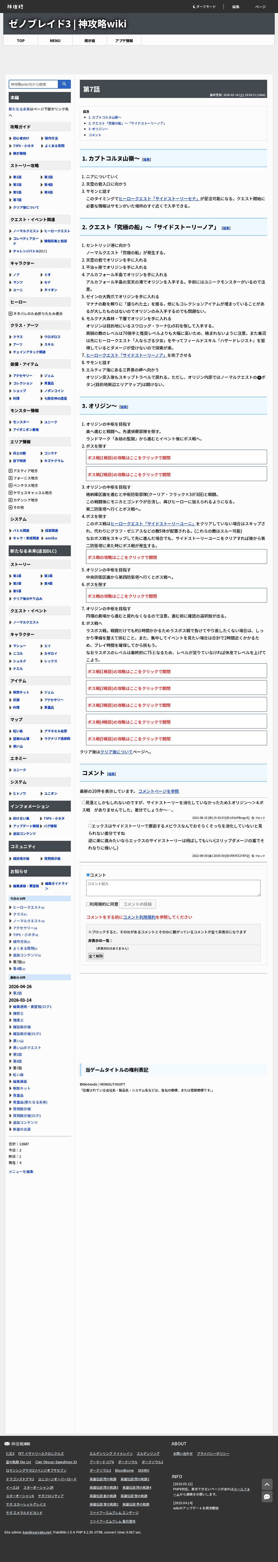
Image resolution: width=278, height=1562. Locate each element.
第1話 (17, 176)
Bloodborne (124, 1470)
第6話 (48, 192)
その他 (16, 507)
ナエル (18, 668)
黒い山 (18, 746)
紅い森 (18, 730)
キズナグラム (54, 460)
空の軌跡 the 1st (18, 1461)
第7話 (17, 199)
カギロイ (50, 653)
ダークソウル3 (100, 1470)
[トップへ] (267, 1484)
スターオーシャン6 (20, 1495)
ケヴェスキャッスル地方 (30, 492)
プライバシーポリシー (213, 1453)
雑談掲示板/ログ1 (27, 1033)
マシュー (19, 645)
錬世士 (18, 1013)
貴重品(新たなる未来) (30, 1102)
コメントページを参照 (158, 791)
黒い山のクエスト (27, 1047)
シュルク (19, 660)
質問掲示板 (52, 858)
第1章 (17, 575)
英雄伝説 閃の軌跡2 (135, 1479)
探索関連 (51, 530)
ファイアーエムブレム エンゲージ (114, 1512)
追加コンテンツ (24, 833)
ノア (16, 274)
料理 (16, 398)
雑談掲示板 (21, 858)
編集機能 (20, 1081)
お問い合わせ (183, 1453)
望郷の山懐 (21, 738)
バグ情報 (50, 825)
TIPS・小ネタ (23, 145)
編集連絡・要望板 (26, 885)
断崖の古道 (22, 1129)
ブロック (258, 818)
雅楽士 (18, 1020)
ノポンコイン (54, 390)
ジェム (49, 375)
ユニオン (50, 793)
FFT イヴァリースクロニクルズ (41, 1453)
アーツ (18, 344)
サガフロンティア (51, 1495)
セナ (47, 282)
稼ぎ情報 (19, 153)
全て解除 (96, 956)
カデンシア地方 (23, 499)
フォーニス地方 (23, 478)
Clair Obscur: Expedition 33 (56, 1461)
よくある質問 (54, 145)
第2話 (48, 176)
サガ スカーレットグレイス (26, 1504)
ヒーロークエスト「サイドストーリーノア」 (126, 355)
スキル (49, 344)
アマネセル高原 (55, 730)
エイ (47, 645)
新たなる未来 (19, 109)
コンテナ (50, 453)
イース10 (12, 1487)
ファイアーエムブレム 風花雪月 (112, 1521)
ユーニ (18, 289)
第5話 (17, 192)
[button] (208, 6)
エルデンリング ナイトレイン (111, 1453)
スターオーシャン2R (38, 1487)
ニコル (18, 653)
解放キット (21, 692)
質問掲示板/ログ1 (27, 1115)
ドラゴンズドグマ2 (20, 1479)
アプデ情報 (124, 40)
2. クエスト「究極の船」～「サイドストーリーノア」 (128, 123)
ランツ (18, 282)
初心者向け (21, 138)
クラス (18, 336)
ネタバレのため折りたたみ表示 (36, 313)
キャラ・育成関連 (26, 538)
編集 (235, 6)
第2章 (48, 575)
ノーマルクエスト (26, 230)
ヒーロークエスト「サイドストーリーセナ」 (159, 198)
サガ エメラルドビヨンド (24, 1512)
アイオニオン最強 (26, 429)
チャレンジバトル (26, 251)
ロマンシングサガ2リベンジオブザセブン (36, 1470)
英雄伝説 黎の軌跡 (134, 1495)
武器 (16, 699)
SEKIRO (143, 1470)
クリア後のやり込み (27, 598)
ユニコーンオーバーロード (57, 1479)
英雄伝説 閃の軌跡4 (136, 1487)
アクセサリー (22, 375)
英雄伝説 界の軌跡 (135, 1504)
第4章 (48, 583)
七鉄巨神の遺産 (55, 398)
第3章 (17, 583)
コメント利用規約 (139, 917)
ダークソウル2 (152, 1461)
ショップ (19, 390)
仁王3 (10, 1453)
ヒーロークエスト (57, 230)
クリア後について (116, 752)
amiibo (51, 538)
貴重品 (49, 383)
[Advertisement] (139, 60)
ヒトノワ (19, 793)
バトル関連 (21, 530)
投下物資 (19, 460)
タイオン (50, 289)
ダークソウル (128, 1461)
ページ (260, 6)
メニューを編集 (21, 1171)
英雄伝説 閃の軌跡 (103, 1479)
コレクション (23, 383)
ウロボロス (52, 336)
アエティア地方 (23, 470)
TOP (21, 40)
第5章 (17, 590)
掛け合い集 (21, 818)
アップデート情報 (26, 825)
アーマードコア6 (102, 1461)
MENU (55, 40)
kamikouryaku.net (37, 1532)
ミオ (47, 274)
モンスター (21, 421)
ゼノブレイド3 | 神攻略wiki (68, 23)
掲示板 (89, 40)
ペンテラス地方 (23, 485)
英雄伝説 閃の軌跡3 (104, 1487)
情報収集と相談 (55, 240)
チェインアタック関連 (29, 351)
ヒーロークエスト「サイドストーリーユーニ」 (153, 523)
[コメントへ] (267, 1497)
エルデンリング (148, 1453)
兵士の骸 (19, 453)
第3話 (17, 184)
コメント (95, 134)
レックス (50, 660)
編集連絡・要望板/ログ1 (32, 1006)
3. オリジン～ (98, 128)
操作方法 (51, 138)
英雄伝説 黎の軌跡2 (104, 1504)
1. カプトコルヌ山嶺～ (105, 117)
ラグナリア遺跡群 (57, 738)
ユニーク (50, 421)
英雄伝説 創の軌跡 (103, 1495)
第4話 (48, 184)
